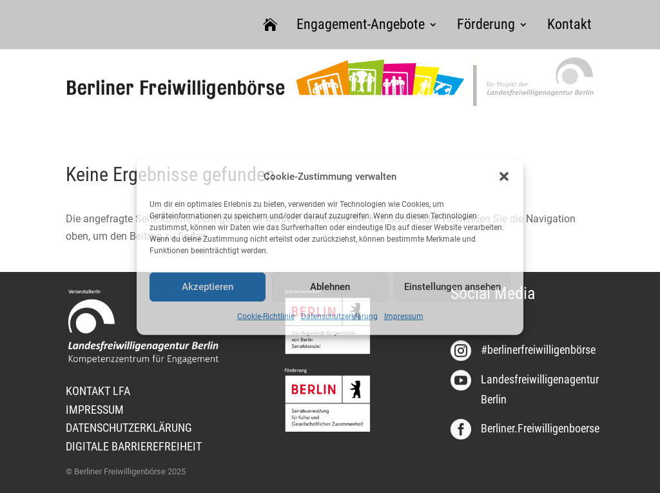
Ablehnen (330, 287)
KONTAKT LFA (98, 391)
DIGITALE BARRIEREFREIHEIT (134, 446)
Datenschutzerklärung (339, 316)
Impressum (403, 316)
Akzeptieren (207, 287)
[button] (504, 176)
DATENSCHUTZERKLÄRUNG (129, 427)
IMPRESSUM (95, 409)
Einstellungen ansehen (452, 287)
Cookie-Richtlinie (266, 316)
